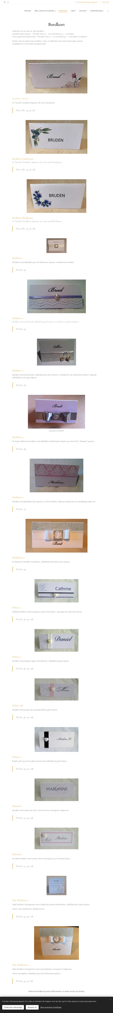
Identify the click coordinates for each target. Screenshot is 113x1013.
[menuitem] (59, 11)
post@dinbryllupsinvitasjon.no (87, 2)
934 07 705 (105, 2)
